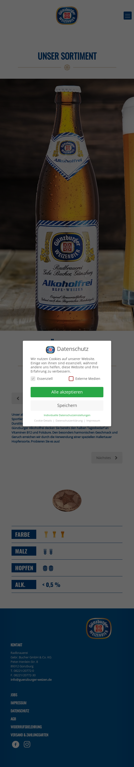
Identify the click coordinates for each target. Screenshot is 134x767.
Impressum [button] (93, 420)
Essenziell (42, 378)
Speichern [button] (67, 405)
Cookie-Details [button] (43, 420)
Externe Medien (84, 378)
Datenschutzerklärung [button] (69, 420)
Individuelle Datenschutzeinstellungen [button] (67, 415)
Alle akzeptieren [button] (67, 392)
